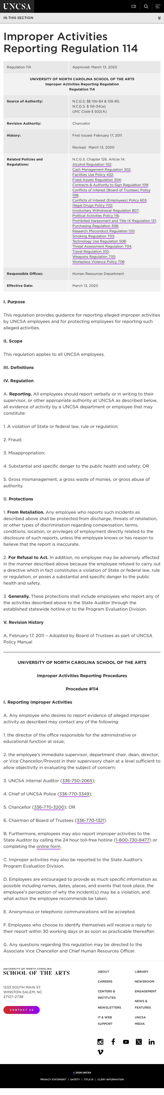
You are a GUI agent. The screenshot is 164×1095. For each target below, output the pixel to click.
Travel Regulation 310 (90, 251)
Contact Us (22, 1009)
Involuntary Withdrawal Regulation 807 (105, 211)
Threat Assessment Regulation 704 (101, 246)
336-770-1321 (90, 820)
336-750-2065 (77, 780)
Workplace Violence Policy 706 (98, 262)
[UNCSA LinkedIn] (151, 1042)
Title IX (89, 1079)
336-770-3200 (49, 807)
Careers (105, 981)
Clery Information (111, 1079)
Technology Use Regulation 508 (99, 241)
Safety (75, 1079)
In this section (18, 18)
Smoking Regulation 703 (93, 236)
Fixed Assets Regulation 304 (96, 180)
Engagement (146, 991)
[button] (134, 6)
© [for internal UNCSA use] (74, 1072)
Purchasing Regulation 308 (95, 226)
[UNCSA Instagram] (100, 1042)
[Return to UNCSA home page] (17, 6)
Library (141, 971)
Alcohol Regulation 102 (91, 164)
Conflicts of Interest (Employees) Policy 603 (109, 200)
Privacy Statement (53, 1079)
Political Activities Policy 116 (95, 216)
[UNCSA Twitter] (139, 1042)
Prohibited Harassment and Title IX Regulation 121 (114, 221)
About (103, 971)
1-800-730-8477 (132, 840)
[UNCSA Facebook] (113, 1042)
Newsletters (109, 1007)
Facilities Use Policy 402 (92, 175)
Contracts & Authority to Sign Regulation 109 (110, 185)
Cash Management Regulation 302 (101, 170)
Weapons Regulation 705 (93, 257)
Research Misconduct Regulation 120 (103, 231)
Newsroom (144, 981)
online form (48, 846)
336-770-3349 (74, 793)
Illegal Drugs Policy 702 (92, 205)
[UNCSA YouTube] (126, 1042)
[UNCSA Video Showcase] (100, 1052)
